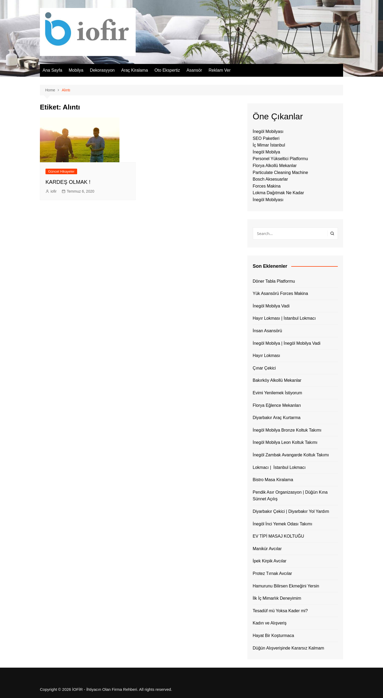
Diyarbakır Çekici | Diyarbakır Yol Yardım (291, 511)
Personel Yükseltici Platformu (280, 158)
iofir (54, 191)
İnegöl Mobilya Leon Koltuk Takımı (285, 442)
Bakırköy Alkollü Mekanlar (277, 380)
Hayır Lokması (266, 355)
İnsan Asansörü (267, 330)
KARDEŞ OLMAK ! (67, 182)
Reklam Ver (220, 70)
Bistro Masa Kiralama (273, 479)
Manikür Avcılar (267, 548)
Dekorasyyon (102, 70)
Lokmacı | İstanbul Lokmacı (279, 467)
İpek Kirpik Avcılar (269, 561)
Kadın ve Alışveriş (269, 623)
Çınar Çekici (264, 368)
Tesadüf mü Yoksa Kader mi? (280, 610)
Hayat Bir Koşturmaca (273, 635)
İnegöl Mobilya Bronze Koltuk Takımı (287, 430)
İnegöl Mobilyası (268, 131)
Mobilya (76, 70)
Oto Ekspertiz (167, 70)
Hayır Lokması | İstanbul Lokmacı (284, 318)
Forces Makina (267, 186)
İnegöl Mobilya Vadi (271, 306)
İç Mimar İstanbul (269, 145)
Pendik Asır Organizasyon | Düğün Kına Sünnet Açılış (290, 495)
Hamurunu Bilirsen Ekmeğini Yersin (286, 586)
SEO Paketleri (266, 138)
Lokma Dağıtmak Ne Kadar (278, 192)
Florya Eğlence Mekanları (277, 405)
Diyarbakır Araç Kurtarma (277, 417)
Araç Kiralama (134, 70)
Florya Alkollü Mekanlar (275, 165)
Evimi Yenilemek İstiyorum (277, 393)
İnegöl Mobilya (266, 152)
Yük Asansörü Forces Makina (280, 293)
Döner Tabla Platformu (274, 281)
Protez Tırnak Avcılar (272, 573)
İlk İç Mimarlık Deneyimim (277, 598)
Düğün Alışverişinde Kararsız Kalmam (288, 648)
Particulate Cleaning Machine (280, 172)
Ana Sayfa (52, 70)
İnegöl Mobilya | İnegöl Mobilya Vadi (286, 343)
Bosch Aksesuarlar (270, 179)
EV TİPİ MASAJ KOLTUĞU (278, 536)
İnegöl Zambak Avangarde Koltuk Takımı (291, 455)
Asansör (194, 70)
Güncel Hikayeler (61, 171)
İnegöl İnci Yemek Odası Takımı (282, 524)
